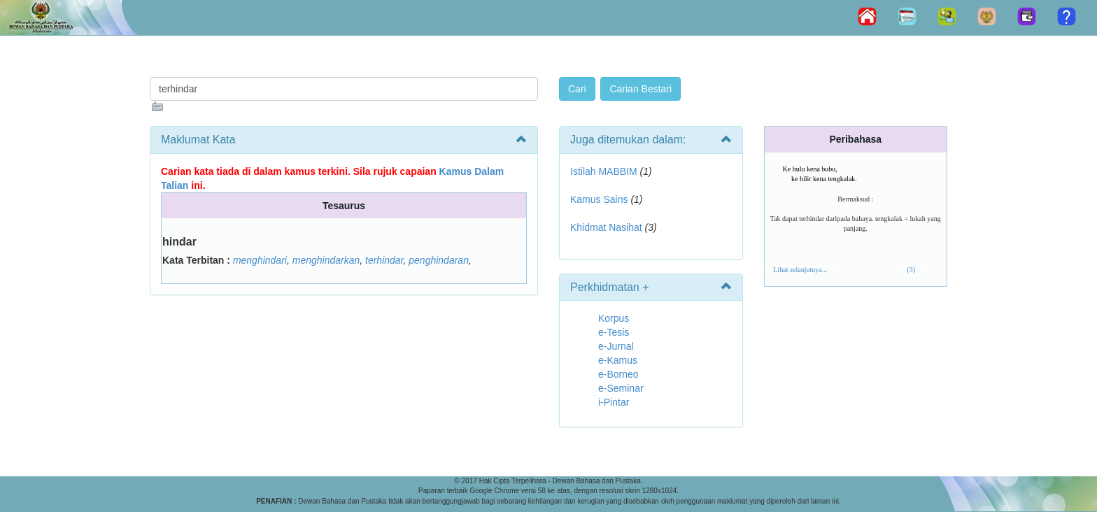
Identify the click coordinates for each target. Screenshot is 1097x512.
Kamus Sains (599, 199)
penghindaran (439, 260)
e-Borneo (618, 374)
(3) (911, 269)
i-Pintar (613, 402)
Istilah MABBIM (603, 171)
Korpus (613, 318)
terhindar (384, 260)
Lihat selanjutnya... (801, 269)
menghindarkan (326, 260)
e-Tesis (613, 332)
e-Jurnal (616, 346)
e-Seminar (621, 388)
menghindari (260, 260)
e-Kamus (617, 360)
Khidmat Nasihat (606, 227)
